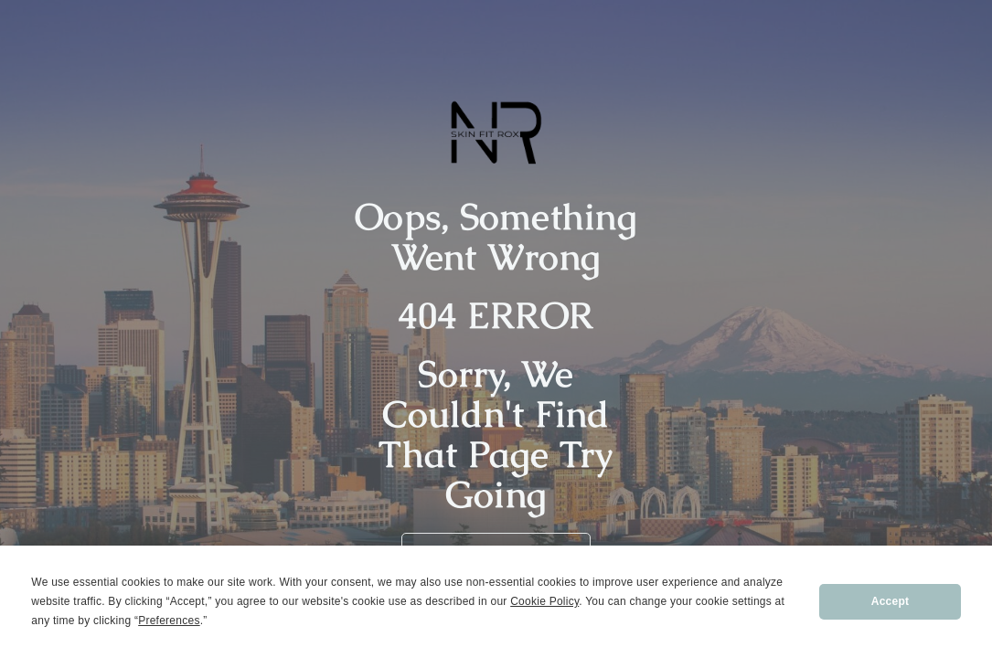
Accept (890, 601)
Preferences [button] (168, 620)
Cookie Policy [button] (544, 601)
